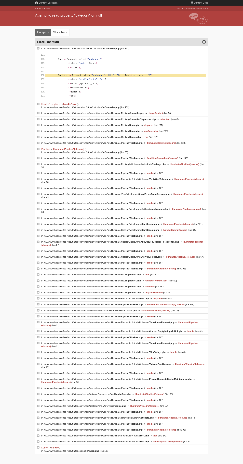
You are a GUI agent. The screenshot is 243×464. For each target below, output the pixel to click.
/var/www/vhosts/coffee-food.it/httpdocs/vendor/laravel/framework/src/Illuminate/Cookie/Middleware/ (112, 242)
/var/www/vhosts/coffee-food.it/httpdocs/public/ (72, 451)
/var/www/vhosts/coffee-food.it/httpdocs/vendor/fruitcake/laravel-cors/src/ (88, 394)
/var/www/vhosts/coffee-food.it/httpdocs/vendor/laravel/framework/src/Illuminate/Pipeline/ (93, 143)
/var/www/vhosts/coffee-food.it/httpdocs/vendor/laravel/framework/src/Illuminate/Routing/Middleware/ (105, 164)
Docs (199, 3)
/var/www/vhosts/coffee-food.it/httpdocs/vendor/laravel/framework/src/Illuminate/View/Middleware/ (107, 194)
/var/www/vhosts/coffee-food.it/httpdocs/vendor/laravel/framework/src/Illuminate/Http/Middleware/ (99, 418)
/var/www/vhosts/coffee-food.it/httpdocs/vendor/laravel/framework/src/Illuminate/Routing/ (94, 113)
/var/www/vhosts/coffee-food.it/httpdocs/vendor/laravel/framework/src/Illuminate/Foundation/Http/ (97, 298)
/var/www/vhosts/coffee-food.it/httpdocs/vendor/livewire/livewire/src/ (91, 310)
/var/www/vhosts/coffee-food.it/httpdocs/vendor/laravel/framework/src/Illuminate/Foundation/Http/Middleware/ (107, 179)
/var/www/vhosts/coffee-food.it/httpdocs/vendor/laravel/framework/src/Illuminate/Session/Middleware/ (106, 209)
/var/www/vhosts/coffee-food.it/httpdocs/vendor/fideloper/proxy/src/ (85, 406)
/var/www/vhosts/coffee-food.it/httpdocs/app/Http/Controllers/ (82, 48)
